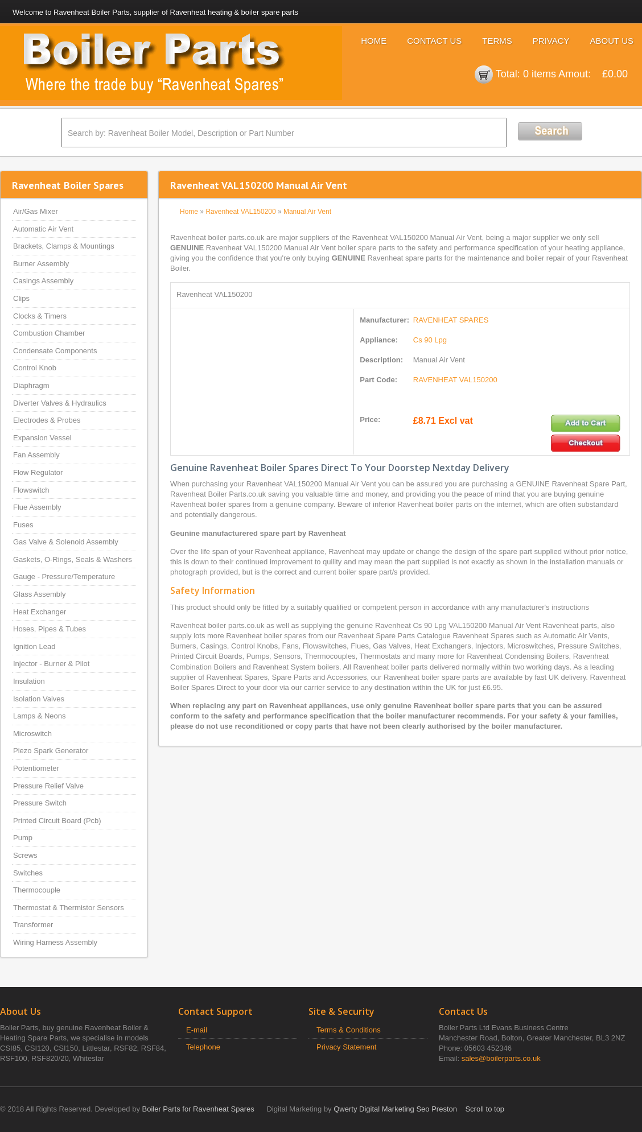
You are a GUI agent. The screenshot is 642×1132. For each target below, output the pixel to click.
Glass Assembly (39, 594)
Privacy (551, 41)
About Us (611, 41)
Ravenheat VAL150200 (240, 212)
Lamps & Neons (39, 716)
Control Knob (34, 367)
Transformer (33, 924)
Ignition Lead (34, 646)
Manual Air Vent (307, 212)
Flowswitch (31, 490)
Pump (22, 837)
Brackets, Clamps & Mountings (63, 246)
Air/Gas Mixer (35, 211)
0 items (539, 74)
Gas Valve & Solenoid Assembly (65, 542)
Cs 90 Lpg (430, 340)
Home (373, 41)
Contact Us (434, 41)
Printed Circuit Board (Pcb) (57, 820)
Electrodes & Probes (47, 420)
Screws (25, 855)
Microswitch (32, 733)
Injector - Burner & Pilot (51, 663)
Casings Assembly (43, 280)
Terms (497, 41)
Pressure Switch (40, 803)
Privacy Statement (346, 1047)
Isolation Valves (38, 699)
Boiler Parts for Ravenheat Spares (198, 1109)
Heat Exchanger (39, 612)
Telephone (203, 1047)
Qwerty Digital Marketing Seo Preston (395, 1109)
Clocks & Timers (40, 316)
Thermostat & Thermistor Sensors (68, 907)
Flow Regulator (38, 472)
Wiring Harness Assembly (55, 942)
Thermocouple (36, 890)
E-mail (196, 1030)
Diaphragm (31, 385)
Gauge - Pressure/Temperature (64, 576)
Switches (28, 873)
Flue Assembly (37, 507)
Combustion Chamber (49, 333)
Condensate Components (55, 350)
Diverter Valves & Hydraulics (59, 403)
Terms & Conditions (348, 1030)
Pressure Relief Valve (48, 786)
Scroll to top (484, 1109)
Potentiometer (36, 768)
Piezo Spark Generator (50, 750)
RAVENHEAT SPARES (451, 320)
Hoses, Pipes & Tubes (49, 629)
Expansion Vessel (42, 437)
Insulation (29, 681)
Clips (21, 298)
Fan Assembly (36, 455)
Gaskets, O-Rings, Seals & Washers (72, 559)
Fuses (23, 524)
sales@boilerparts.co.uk (501, 1058)
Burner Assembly (41, 263)
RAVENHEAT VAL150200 (455, 379)
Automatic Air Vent (43, 229)
